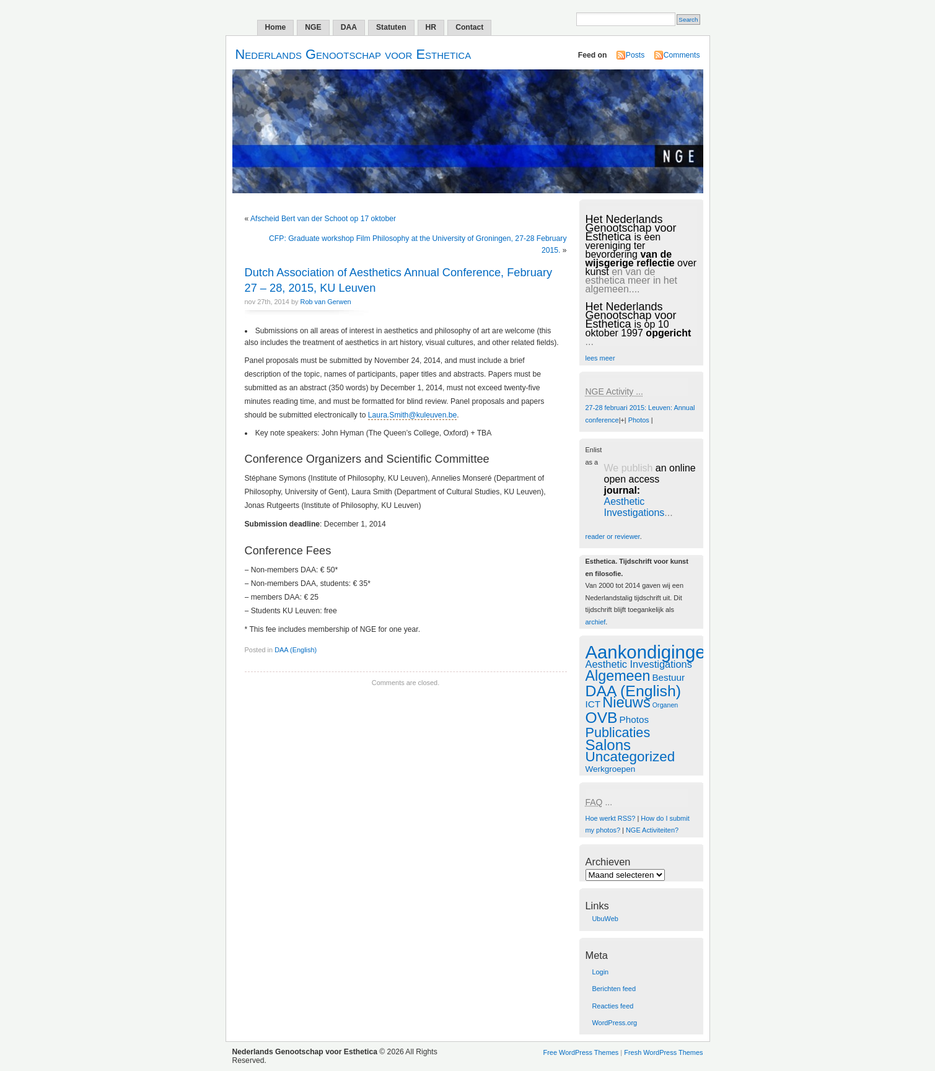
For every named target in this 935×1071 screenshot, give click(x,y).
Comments (682, 55)
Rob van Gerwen (326, 301)
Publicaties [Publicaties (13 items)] (618, 732)
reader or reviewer (613, 536)
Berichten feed (614, 988)
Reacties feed (612, 1006)
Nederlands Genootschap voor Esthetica (353, 54)
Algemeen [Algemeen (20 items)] (618, 676)
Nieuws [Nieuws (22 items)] (626, 702)
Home (275, 27)
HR (431, 27)
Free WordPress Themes (581, 1052)
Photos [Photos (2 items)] (634, 719)
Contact (469, 27)
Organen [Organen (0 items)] (665, 705)
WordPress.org (614, 1022)
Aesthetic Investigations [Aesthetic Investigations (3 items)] (639, 664)
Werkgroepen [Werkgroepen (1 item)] (611, 769)
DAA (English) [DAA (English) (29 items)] (634, 691)
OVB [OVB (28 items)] (602, 717)
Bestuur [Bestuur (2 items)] (668, 677)
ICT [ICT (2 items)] (593, 704)
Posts (635, 55)
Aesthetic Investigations (634, 507)
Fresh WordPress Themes (663, 1052)
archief (596, 622)
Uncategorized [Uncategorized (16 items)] (630, 756)
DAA (349, 27)
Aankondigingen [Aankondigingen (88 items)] (651, 652)
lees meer (600, 358)
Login (600, 972)
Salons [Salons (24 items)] (608, 745)
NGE (313, 27)
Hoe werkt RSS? (611, 818)
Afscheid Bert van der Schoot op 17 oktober (323, 218)
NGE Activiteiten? (652, 830)
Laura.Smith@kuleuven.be (412, 415)
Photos (638, 420)
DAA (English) (295, 650)
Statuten (391, 27)
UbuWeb (605, 918)
